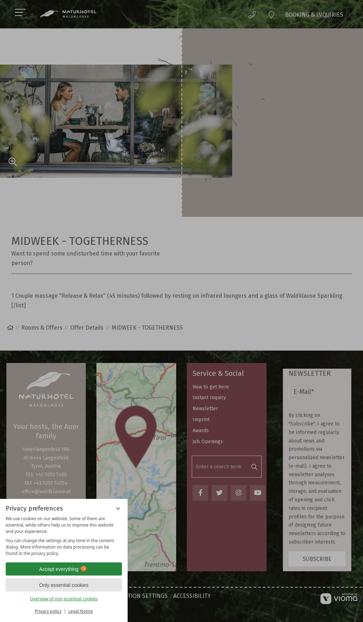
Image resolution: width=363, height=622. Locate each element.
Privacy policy (48, 611)
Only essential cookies (63, 585)
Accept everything (63, 569)
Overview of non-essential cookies (63, 599)
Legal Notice (80, 611)
